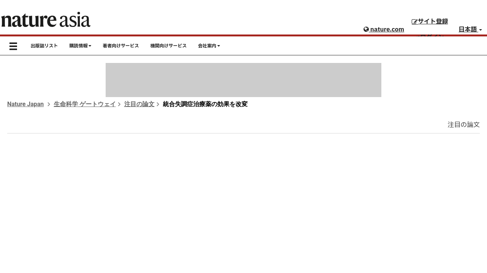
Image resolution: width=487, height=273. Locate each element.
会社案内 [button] (209, 45)
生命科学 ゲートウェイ (85, 104)
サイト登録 (430, 21)
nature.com (384, 29)
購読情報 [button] (80, 45)
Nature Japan (25, 104)
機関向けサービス (168, 45)
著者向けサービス (121, 45)
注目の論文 (139, 104)
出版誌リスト (44, 45)
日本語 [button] (470, 29)
